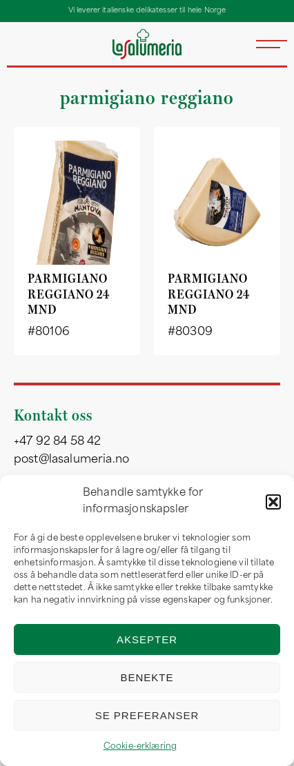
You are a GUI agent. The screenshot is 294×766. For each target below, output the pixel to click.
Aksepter (147, 639)
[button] (273, 502)
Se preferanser (147, 715)
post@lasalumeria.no (71, 459)
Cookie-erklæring (140, 747)
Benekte (146, 677)
